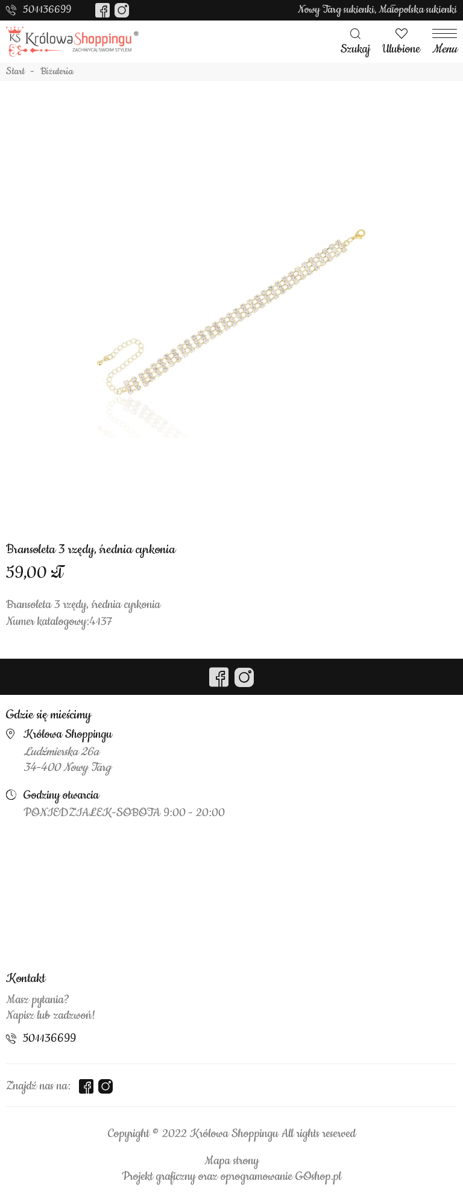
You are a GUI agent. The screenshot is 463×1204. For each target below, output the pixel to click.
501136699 (47, 9)
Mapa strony (231, 1161)
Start (15, 72)
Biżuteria (57, 72)
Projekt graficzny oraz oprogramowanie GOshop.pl (231, 1177)
